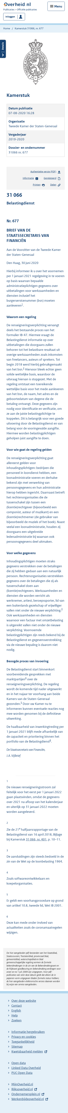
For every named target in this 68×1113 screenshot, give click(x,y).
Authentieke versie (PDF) (45, 172)
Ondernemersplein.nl (25, 1094)
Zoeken (16, 1020)
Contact (16, 1006)
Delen (55, 185)
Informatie (30, 178)
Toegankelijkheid (22, 1042)
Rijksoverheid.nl (22, 1089)
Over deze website (23, 1001)
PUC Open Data (21, 1073)
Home (6, 28)
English (16, 1011)
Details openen (3, 49)
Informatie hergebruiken (28, 1032)
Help (14, 1015)
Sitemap (17, 1047)
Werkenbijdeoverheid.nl (27, 1099)
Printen (39, 185)
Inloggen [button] (10, 16)
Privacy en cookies (23, 1037)
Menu (58, 6)
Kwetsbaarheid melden (27, 1051)
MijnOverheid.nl (22, 1084)
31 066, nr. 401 (36, 839)
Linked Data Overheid (26, 1068)
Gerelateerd (52, 178)
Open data (18, 1063)
